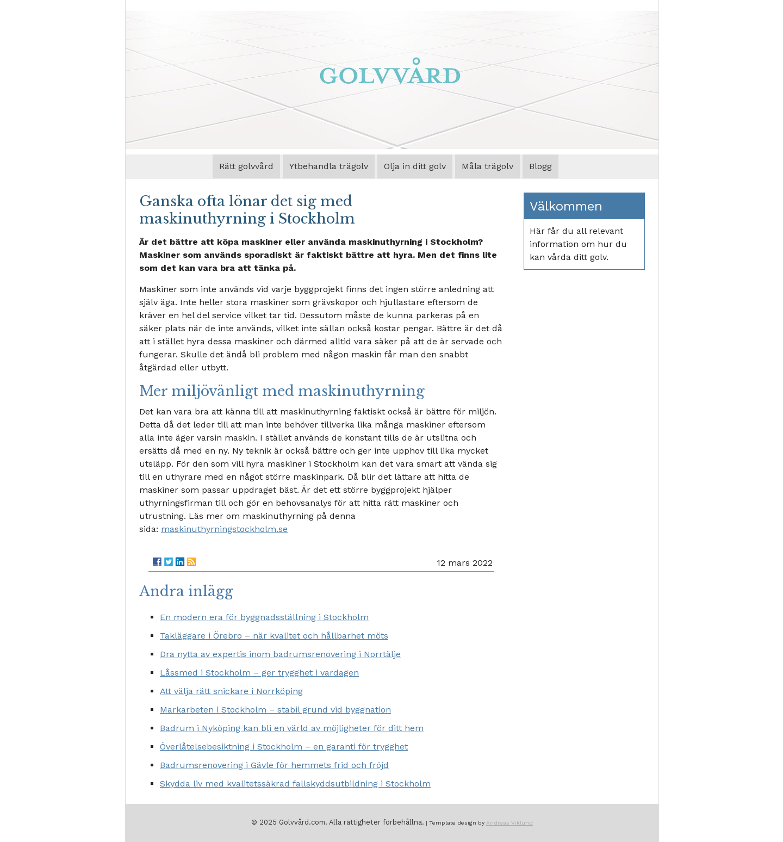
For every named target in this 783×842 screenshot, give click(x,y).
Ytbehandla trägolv (328, 166)
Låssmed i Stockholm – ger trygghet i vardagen (259, 672)
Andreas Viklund (509, 822)
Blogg (540, 166)
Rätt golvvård (246, 166)
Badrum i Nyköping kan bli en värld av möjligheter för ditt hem (292, 728)
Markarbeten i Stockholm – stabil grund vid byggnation (275, 709)
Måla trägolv (487, 166)
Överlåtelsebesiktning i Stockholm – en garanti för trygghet (284, 746)
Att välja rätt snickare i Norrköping (231, 691)
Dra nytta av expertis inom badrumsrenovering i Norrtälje (280, 654)
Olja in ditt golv (415, 166)
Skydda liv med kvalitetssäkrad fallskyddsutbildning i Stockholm (295, 783)
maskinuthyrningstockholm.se (224, 529)
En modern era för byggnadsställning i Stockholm (264, 617)
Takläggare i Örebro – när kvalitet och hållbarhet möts (274, 635)
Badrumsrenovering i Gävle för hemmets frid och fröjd (274, 765)
